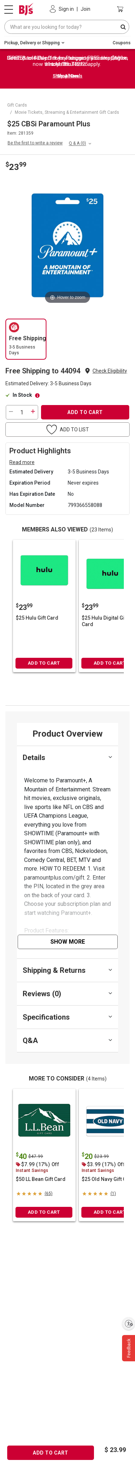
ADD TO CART (85, 412)
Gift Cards (17, 105)
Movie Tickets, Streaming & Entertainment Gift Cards (67, 112)
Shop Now (67, 75)
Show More (67, 941)
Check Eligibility (110, 371)
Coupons (122, 42)
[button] (110, 371)
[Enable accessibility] (128, 1323)
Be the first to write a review (35, 142)
